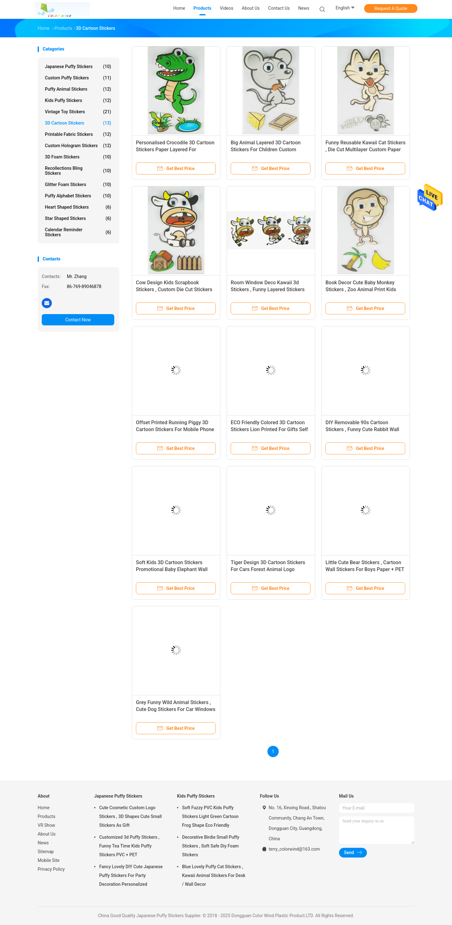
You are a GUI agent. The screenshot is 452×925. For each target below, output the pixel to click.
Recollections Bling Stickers (78, 171)
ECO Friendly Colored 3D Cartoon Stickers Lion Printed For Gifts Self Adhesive (269, 429)
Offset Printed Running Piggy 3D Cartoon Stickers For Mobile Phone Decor (175, 429)
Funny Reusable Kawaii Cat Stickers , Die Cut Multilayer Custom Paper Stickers (366, 149)
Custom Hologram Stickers (78, 145)
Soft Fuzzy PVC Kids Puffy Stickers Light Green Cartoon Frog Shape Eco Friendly (210, 816)
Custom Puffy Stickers (78, 78)
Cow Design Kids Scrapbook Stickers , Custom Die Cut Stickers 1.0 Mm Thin (174, 289)
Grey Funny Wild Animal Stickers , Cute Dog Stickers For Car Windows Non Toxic (175, 709)
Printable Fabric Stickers (78, 134)
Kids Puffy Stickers (78, 100)
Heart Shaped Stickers (78, 207)
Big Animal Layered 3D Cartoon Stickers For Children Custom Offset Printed (266, 149)
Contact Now (78, 319)
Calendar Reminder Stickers (78, 232)
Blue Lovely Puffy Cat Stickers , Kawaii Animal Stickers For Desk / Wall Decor (213, 875)
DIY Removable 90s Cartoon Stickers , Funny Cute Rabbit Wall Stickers (362, 429)
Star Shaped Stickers (78, 218)
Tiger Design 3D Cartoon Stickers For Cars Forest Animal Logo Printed (268, 569)
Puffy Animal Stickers (78, 89)
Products (46, 816)
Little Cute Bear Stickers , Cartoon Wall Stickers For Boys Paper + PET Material (365, 569)
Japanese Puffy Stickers (78, 66)
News (43, 842)
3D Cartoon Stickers (78, 123)
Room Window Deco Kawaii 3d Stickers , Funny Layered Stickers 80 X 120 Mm (267, 289)
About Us (47, 834)
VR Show (46, 825)
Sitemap (46, 851)
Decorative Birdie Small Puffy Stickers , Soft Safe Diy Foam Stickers (210, 846)
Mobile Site (49, 860)
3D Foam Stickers (78, 157)
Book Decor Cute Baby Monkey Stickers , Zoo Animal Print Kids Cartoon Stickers (361, 289)
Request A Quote (390, 8)
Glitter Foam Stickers (78, 184)
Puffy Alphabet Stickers (78, 196)
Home (44, 807)
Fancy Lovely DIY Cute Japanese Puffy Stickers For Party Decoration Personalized (131, 875)
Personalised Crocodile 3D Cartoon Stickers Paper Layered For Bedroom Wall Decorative (175, 149)
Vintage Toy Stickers (78, 112)
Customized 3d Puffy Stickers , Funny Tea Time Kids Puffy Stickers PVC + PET (129, 846)
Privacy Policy (51, 869)
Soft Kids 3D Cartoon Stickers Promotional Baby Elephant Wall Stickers (171, 569)
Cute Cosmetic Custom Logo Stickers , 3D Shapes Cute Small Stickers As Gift (130, 816)
